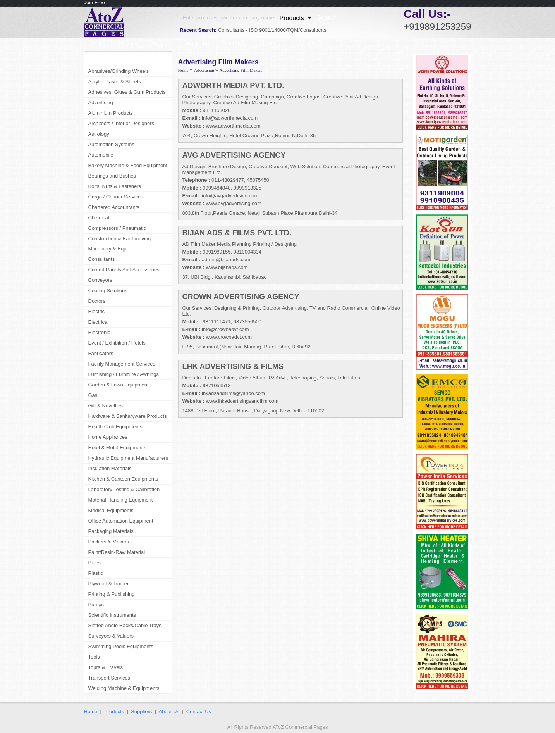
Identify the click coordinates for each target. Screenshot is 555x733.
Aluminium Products (110, 113)
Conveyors (100, 280)
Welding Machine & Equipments (124, 688)
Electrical (98, 322)
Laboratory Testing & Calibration (124, 489)
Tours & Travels (105, 667)
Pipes (94, 563)
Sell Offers (234, 44)
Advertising (100, 102)
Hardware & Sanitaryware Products (127, 416)
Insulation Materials (110, 468)
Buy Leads (198, 44)
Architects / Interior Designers (121, 123)
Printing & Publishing (111, 594)
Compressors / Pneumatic (117, 228)
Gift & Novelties (105, 406)
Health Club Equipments (115, 426)
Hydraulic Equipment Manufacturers (128, 458)
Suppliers (162, 44)
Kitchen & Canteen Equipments (123, 479)
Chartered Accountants (113, 207)
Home (99, 44)
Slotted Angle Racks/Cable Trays (125, 625)
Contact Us (305, 44)
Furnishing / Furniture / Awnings (123, 374)
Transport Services (109, 678)
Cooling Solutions (107, 290)
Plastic (95, 573)
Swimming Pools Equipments (120, 646)
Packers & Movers (108, 542)
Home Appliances (107, 437)
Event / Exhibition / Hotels (117, 343)
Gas (93, 395)
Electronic (99, 332)
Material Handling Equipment (120, 500)
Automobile (100, 155)
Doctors (97, 301)
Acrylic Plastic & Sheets (114, 82)
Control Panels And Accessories (124, 270)
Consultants (101, 259)
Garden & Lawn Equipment (118, 385)
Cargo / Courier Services (115, 197)
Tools (94, 657)
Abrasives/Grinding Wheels (118, 71)
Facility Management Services (121, 364)
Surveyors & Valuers (111, 636)
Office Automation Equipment (120, 521)
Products (128, 44)
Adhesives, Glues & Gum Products (127, 92)
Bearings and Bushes (112, 176)
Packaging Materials (111, 531)
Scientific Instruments (112, 615)
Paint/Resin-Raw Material (116, 552)
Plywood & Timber (108, 583)
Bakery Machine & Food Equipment (128, 165)
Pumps (96, 604)
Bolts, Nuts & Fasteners (114, 186)
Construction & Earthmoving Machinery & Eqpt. (119, 244)
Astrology (98, 134)
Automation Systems (111, 144)
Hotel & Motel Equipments (117, 447)
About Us (269, 44)
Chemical (98, 218)
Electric (96, 311)
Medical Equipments (111, 510)
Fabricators (100, 353)
